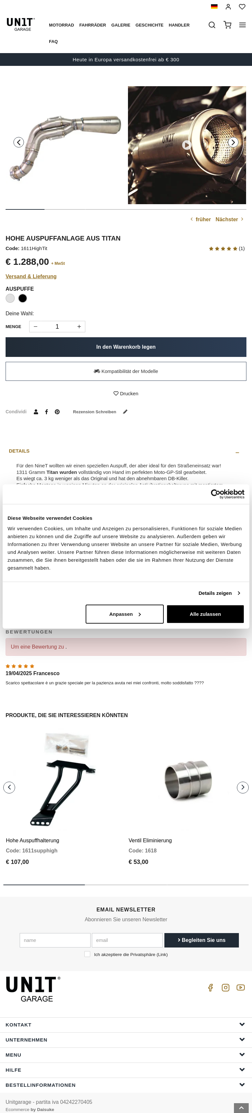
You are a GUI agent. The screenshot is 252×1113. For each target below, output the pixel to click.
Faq (53, 41)
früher (200, 219)
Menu (125, 1048)
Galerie (120, 25)
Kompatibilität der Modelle (126, 371)
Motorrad (61, 25)
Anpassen (125, 613)
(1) (227, 248)
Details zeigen (215, 593)
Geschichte (149, 25)
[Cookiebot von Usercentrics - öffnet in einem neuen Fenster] (215, 494)
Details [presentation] (19, 451)
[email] (127, 934)
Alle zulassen (205, 613)
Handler (179, 25)
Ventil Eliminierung (150, 834)
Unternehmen (125, 1033)
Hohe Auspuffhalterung (32, 834)
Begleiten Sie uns (202, 934)
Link (162, 948)
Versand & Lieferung (31, 276)
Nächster (230, 219)
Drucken (126, 393)
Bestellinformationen (125, 1078)
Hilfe (125, 1063)
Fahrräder (92, 25)
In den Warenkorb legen (126, 347)
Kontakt (125, 1018)
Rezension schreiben (103, 411)
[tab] (126, 451)
